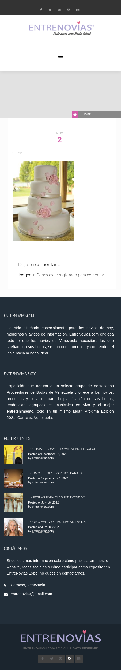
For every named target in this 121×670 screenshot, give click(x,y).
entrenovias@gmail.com (31, 594)
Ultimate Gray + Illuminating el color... (64, 449)
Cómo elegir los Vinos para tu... (57, 473)
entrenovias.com (43, 458)
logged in (28, 275)
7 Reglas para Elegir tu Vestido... (58, 497)
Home (87, 114)
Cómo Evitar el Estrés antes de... (58, 522)
